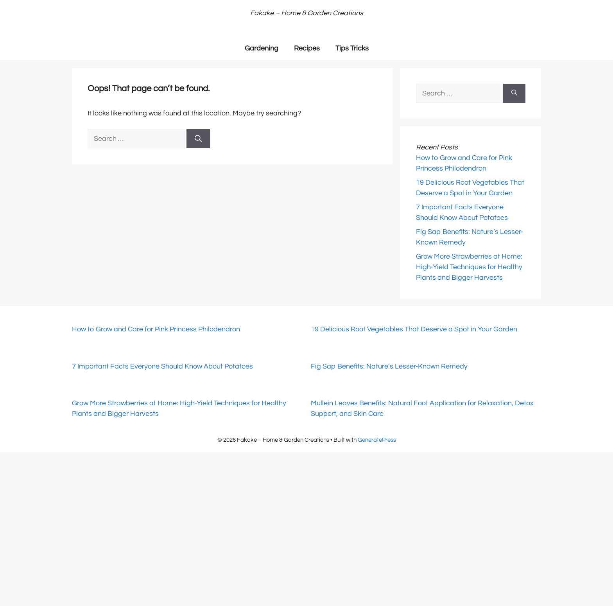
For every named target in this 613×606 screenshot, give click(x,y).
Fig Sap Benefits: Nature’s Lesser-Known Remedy (389, 366)
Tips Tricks (352, 48)
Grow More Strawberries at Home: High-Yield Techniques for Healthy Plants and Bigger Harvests (469, 267)
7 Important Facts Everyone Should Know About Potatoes (162, 366)
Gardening (261, 48)
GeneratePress (377, 440)
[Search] (198, 138)
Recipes (307, 48)
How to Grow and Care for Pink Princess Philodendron (156, 329)
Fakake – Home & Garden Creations (306, 13)
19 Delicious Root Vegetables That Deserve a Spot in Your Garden (414, 329)
